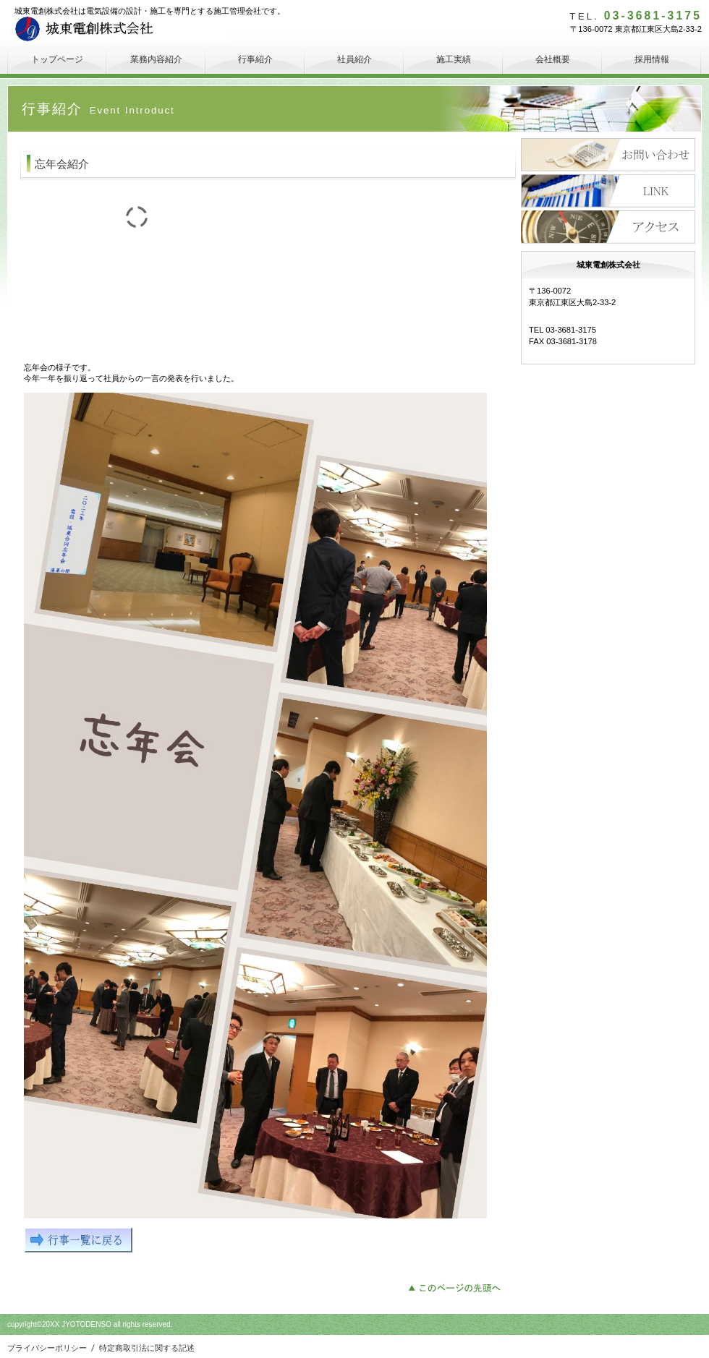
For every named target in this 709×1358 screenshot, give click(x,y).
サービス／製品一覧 (608, 154)
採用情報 (608, 191)
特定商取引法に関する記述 (147, 1348)
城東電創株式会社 (122, 29)
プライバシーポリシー (47, 1348)
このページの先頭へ (458, 1286)
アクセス (608, 227)
